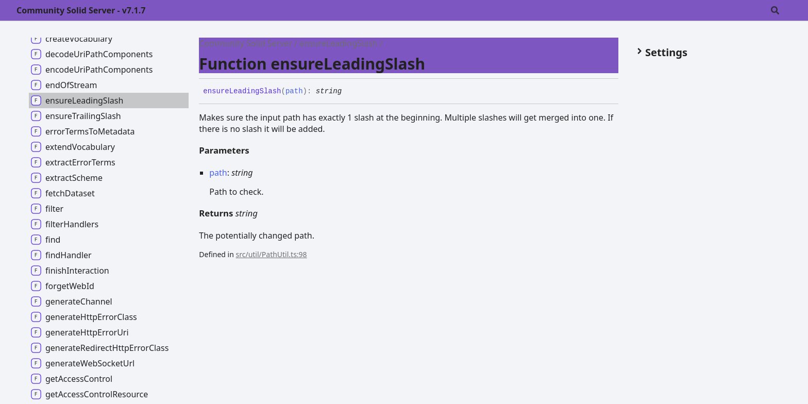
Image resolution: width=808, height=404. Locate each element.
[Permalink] (349, 91)
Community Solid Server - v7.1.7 (80, 10)
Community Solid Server (245, 43)
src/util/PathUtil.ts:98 (271, 254)
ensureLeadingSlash (338, 43)
